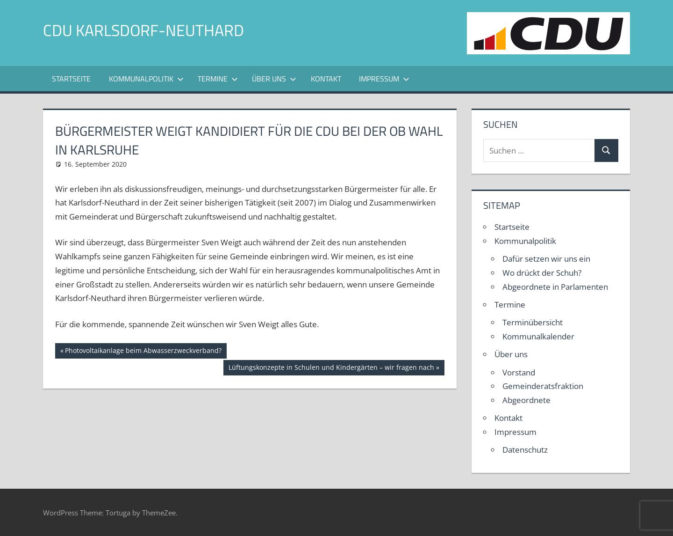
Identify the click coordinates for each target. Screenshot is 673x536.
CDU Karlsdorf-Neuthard (149, 30)
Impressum (384, 78)
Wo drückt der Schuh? (541, 272)
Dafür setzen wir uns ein (546, 258)
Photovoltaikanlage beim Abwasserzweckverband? (143, 352)
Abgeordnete (526, 400)
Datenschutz (525, 449)
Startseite (71, 78)
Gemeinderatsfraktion (542, 386)
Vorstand (518, 372)
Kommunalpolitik (146, 78)
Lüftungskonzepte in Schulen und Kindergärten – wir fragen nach (331, 368)
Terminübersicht (532, 322)
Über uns (274, 78)
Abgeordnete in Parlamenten (555, 286)
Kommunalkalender (538, 336)
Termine (218, 78)
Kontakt (326, 78)
